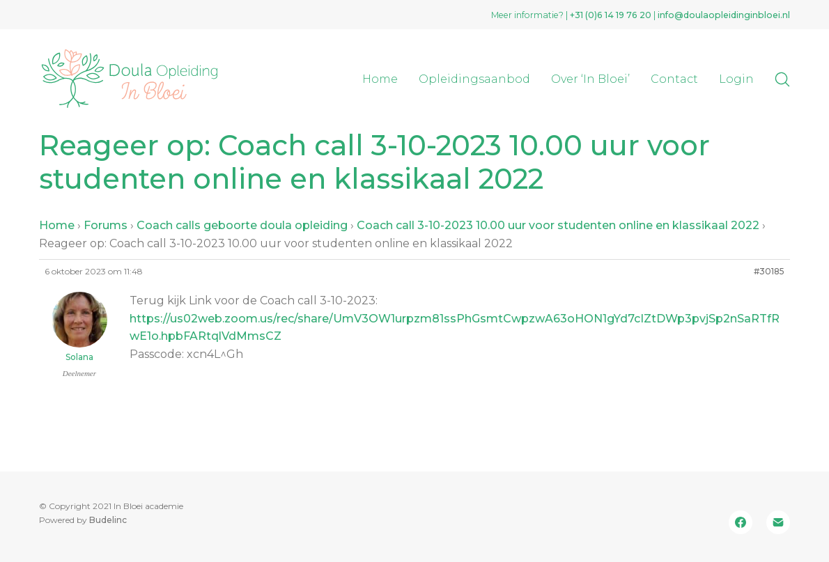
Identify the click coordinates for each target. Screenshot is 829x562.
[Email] (778, 522)
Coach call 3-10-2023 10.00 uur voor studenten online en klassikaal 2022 (558, 225)
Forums (105, 225)
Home (57, 225)
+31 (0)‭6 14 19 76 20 (610, 15)
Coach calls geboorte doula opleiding (242, 225)
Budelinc (108, 520)
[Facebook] (740, 522)
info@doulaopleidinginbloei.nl (724, 15)
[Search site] (782, 79)
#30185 (769, 271)
